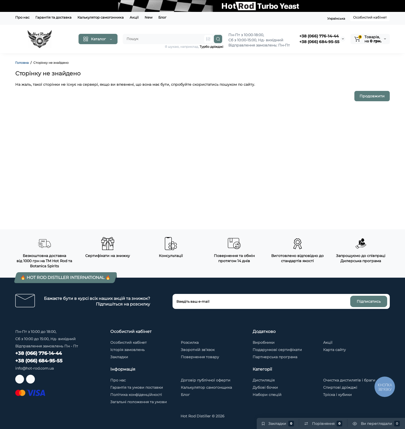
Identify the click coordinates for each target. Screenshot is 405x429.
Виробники (264, 342)
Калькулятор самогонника (100, 17)
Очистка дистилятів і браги (349, 380)
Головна (22, 63)
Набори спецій (267, 394)
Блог (162, 17)
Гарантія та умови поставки (136, 387)
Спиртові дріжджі (340, 387)
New (148, 17)
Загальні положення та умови (138, 402)
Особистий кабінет (370, 17)
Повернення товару (200, 357)
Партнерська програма (275, 357)
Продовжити (372, 96)
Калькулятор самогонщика (206, 387)
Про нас (22, 17)
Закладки (119, 357)
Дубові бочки (265, 387)
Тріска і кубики (337, 394)
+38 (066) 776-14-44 (319, 36)
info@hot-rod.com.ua (34, 368)
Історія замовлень (127, 349)
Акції (134, 17)
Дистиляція (264, 380)
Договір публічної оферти (205, 380)
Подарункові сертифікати (277, 349)
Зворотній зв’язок (198, 349)
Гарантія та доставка (53, 17)
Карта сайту (334, 349)
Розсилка (190, 342)
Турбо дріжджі (211, 47)
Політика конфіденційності (136, 394)
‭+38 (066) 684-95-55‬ (319, 41)
